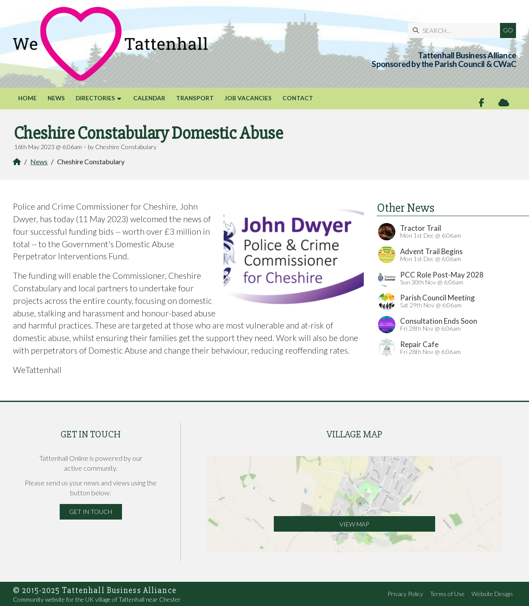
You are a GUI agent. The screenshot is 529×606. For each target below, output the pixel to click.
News (39, 161)
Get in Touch (90, 511)
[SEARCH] (456, 30)
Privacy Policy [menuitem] (405, 593)
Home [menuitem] (27, 98)
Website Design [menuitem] (492, 593)
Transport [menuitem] (195, 98)
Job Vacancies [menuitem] (248, 98)
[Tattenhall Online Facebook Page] (481, 102)
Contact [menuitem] (297, 98)
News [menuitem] (56, 98)
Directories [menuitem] (95, 98)
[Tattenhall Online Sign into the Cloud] (503, 102)
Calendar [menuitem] (149, 98)
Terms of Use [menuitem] (447, 593)
